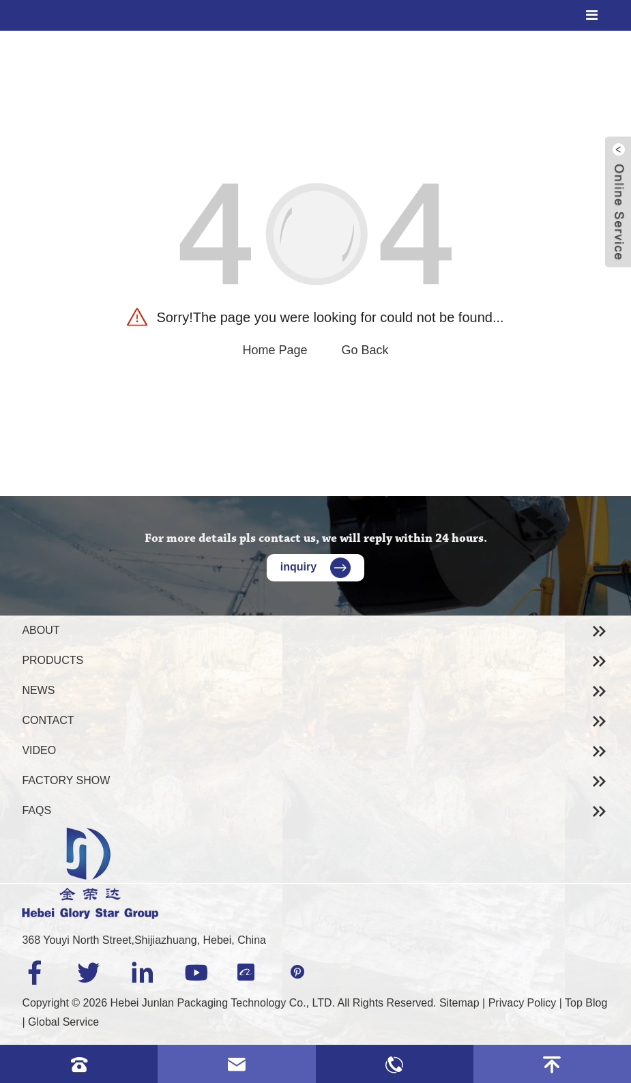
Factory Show (66, 780)
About (40, 630)
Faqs (36, 810)
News (38, 690)
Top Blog (586, 1003)
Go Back (365, 350)
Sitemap (459, 1003)
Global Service (63, 1022)
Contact (48, 720)
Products (52, 660)
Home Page (274, 350)
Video (39, 750)
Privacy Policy (522, 1003)
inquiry (315, 567)
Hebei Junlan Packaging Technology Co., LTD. (223, 1003)
